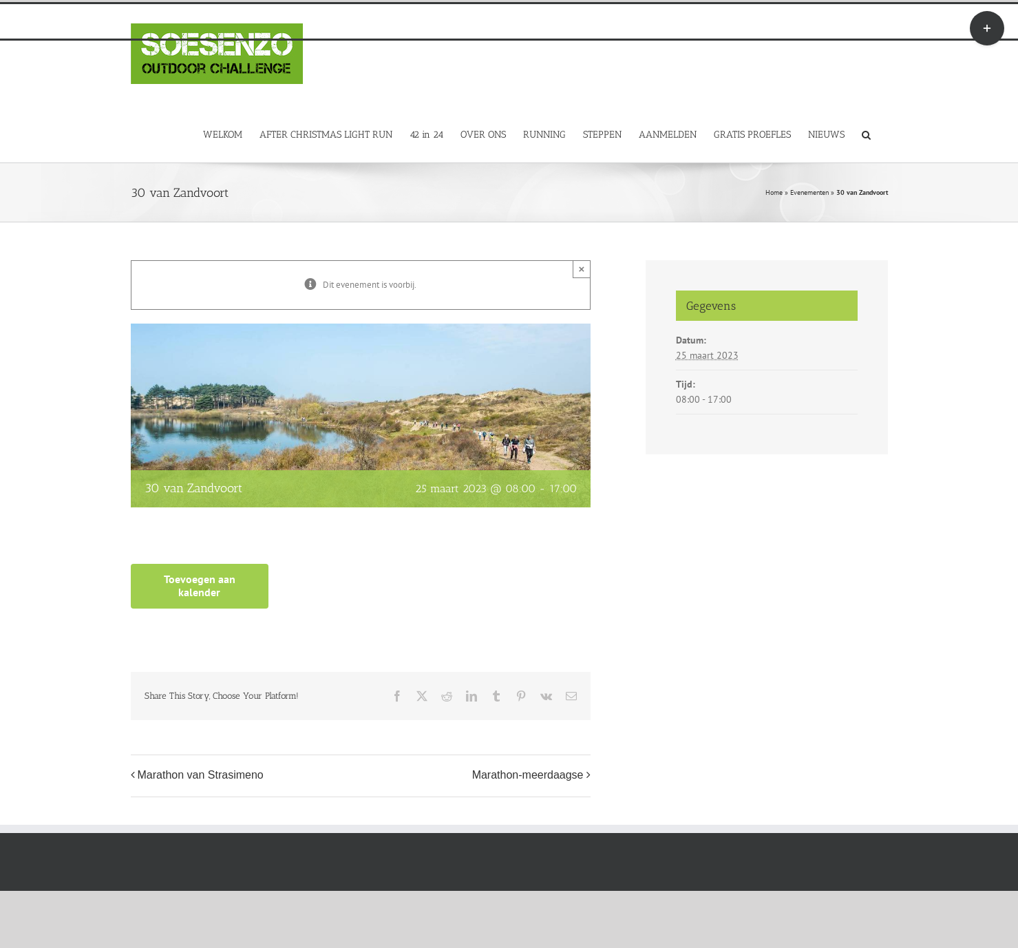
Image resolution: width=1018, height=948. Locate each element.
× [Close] (582, 269)
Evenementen (809, 192)
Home (774, 192)
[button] (866, 133)
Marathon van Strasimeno (201, 775)
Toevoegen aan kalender (199, 586)
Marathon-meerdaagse (528, 775)
